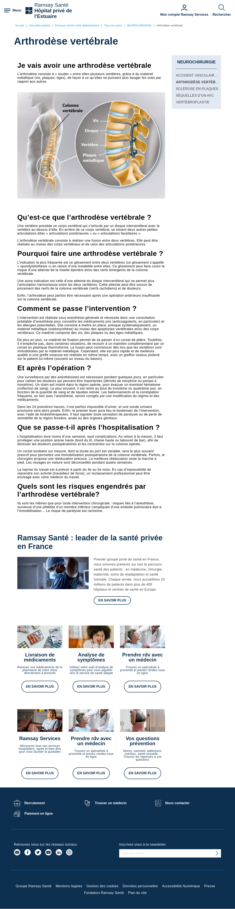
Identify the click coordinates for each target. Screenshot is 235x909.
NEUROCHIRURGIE (139, 25)
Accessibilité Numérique (181, 886)
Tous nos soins (113, 25)
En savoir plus (112, 600)
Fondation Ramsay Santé (104, 893)
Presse (209, 886)
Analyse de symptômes (91, 657)
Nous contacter (177, 803)
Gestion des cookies (103, 886)
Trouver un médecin (110, 803)
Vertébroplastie (193, 102)
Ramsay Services (39, 738)
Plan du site (137, 893)
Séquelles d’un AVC (195, 95)
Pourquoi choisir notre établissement (77, 25)
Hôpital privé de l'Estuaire (53, 13)
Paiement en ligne (38, 813)
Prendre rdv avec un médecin (142, 657)
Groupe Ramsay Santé (34, 886)
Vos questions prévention (142, 741)
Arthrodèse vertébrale (200, 82)
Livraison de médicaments (40, 657)
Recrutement (34, 803)
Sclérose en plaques (197, 89)
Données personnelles (140, 886)
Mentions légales (69, 886)
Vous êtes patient (39, 25)
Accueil (19, 25)
